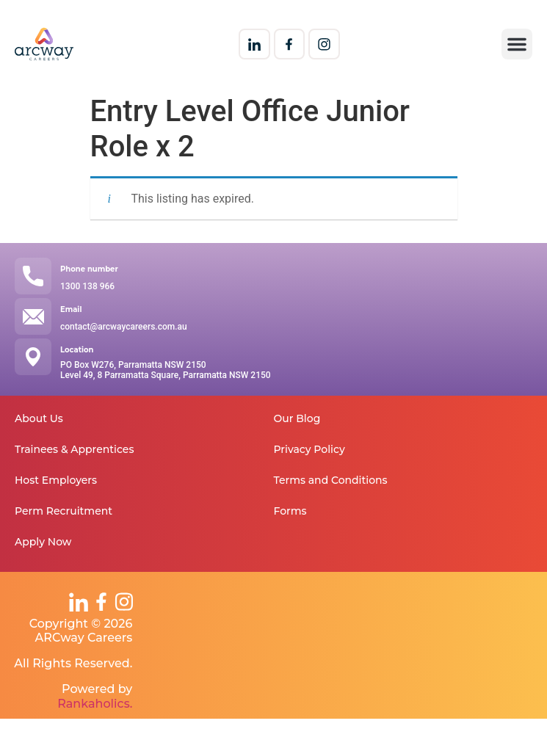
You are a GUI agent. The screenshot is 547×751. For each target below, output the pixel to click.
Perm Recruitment (63, 511)
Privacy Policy (309, 449)
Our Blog (297, 418)
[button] (516, 44)
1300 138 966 (87, 286)
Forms (290, 511)
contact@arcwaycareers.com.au (123, 327)
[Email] (33, 316)
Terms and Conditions (331, 480)
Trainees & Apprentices (74, 449)
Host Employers (56, 480)
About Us (39, 418)
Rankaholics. (94, 704)
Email (70, 309)
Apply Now (43, 541)
